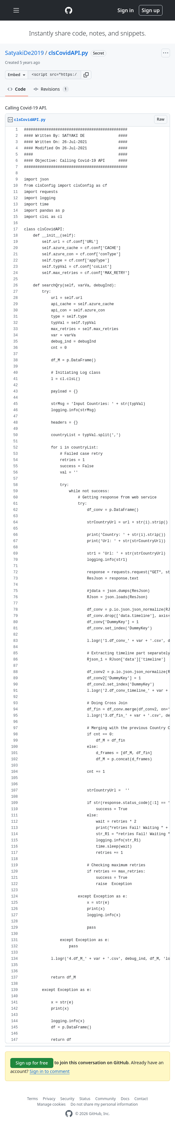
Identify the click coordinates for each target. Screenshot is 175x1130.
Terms (32, 1098)
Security (67, 1098)
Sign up (151, 10)
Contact (141, 1098)
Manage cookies (51, 1104)
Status (84, 1098)
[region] (87, 585)
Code (16, 89)
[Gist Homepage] (68, 10)
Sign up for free (32, 1063)
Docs (125, 1098)
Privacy (49, 1098)
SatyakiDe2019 (24, 52)
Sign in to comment (50, 1071)
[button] (86, 74)
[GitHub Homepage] (69, 1114)
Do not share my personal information (104, 1104)
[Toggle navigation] (16, 10)
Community (105, 1098)
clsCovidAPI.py (68, 52)
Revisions (51, 89)
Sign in (126, 10)
